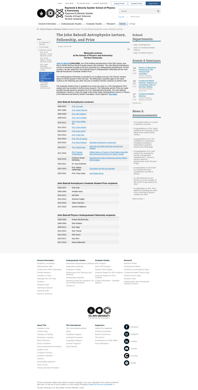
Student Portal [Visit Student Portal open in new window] (136, 3)
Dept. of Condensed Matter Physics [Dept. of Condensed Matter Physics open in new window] (144, 49)
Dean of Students (44, 343)
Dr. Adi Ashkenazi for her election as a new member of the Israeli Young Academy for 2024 (145, 181)
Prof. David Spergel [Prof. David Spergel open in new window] (79, 110)
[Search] (140, 11)
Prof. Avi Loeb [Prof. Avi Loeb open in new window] (77, 106)
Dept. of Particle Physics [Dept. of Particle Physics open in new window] (143, 53)
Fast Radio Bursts (96, 173)
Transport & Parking (45, 334)
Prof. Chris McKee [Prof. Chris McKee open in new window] (79, 127)
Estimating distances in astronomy (102, 143)
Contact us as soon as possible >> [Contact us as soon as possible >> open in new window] (101, 384)
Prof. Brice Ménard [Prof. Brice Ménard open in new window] (79, 143)
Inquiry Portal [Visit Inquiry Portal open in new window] (119, 3)
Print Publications (102, 343)
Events (64, 29)
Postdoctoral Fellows (132, 266)
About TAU (41, 325)
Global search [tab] (135, 17)
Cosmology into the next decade (102, 169)
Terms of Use (42, 365)
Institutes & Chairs (44, 276)
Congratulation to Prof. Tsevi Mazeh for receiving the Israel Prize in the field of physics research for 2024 (145, 191)
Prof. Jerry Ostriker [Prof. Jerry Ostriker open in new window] (79, 118)
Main (39, 39)
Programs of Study (73, 269)
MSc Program (100, 263)
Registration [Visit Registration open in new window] (153, 3)
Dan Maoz (113, 94)
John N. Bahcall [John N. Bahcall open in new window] (63, 63)
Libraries (40, 359)
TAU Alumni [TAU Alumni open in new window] (99, 337)
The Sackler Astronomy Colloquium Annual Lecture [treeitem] (45, 85)
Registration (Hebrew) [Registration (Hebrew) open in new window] (74, 266)
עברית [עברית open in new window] (132, 24)
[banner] (99, 13)
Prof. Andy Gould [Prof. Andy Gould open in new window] (78, 131)
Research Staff (43, 285)
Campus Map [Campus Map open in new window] (42, 331)
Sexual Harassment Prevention (49, 346)
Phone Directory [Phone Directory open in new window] (43, 340)
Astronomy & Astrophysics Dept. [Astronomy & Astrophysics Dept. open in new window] (136, 269)
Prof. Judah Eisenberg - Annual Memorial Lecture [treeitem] (46, 67)
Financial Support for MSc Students (109, 273)
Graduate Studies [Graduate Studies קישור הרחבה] (94, 24)
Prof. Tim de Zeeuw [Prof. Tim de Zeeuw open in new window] (79, 139)
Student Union (42, 350)
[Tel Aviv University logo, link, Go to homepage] (76, 13)
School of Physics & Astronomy (50, 29)
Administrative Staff (44, 266)
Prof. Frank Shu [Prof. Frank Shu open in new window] (78, 135)
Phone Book (69, 3)
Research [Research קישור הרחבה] (111, 24)
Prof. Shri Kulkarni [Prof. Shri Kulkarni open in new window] (79, 114)
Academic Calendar (45, 356)
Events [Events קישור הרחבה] (122, 24)
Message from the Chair (46, 279)
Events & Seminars (44, 294)
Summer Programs (73, 343)
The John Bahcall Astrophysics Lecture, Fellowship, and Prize (46, 76)
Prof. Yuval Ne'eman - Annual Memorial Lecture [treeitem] (46, 54)
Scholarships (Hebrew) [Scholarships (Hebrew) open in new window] (75, 278)
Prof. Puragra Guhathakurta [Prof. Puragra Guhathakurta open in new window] (77, 153)
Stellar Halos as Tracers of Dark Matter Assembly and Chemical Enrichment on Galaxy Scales (108, 153)
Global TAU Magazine (103, 328)
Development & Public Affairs (106, 340)
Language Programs (74, 340)
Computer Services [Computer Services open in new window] (44, 353)
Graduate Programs (74, 334)
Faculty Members (44, 273)
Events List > (137, 103)
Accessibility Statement (46, 362)
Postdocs (40, 282)
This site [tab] (121, 17)
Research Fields (130, 263)
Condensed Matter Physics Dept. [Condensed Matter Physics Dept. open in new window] (137, 273)
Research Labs (130, 279)
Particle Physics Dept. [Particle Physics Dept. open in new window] (132, 276)
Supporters (100, 325)
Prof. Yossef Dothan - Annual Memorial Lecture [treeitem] (46, 60)
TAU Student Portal (83, 3)
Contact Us (70, 286)
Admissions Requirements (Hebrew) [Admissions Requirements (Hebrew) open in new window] (80, 263)
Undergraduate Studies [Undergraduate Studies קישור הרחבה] (71, 24)
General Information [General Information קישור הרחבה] (47, 24)
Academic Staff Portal (100, 3)
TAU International (73, 325)
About (68, 331)
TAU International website (76, 328)
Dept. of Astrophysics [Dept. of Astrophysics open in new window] (142, 45)
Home (60, 3)
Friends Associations (103, 331)
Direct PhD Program (103, 266)
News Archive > (138, 199)
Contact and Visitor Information (49, 269)
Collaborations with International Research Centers (136, 283)
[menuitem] (60, 3)
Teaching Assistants (45, 288)
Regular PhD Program (104, 269)
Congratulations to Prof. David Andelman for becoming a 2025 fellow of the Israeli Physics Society (146, 131)
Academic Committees (46, 263)
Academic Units (43, 328)
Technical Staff (43, 291)
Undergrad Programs (74, 337)
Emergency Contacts (45, 337)
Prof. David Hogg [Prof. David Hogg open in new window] (78, 147)
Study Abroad (71, 346)
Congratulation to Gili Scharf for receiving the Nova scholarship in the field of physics (145, 171)
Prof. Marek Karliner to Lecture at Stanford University (146, 123)
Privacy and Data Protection (48, 368)
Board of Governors (102, 334)
